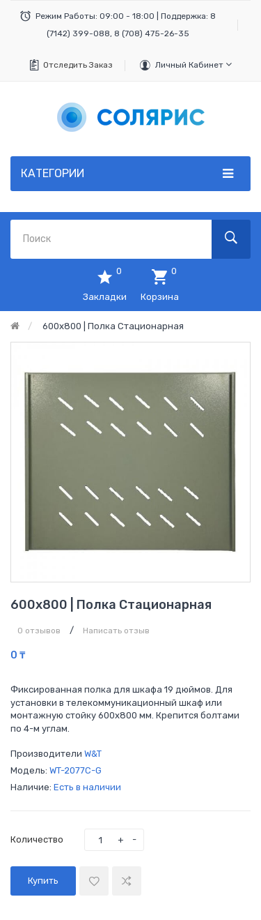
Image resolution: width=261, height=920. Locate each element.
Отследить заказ (78, 65)
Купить (43, 880)
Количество (36, 839)
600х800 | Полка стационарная (113, 326)
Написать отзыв (116, 630)
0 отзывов (39, 630)
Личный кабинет (193, 64)
